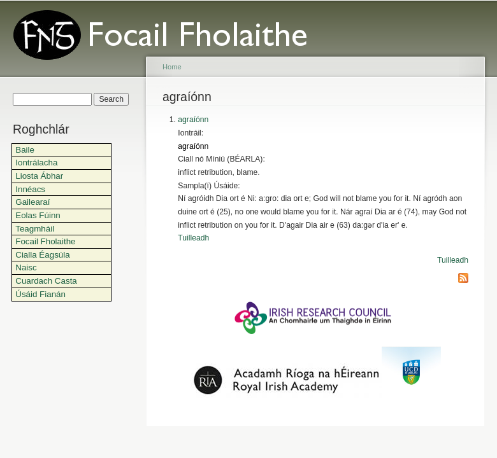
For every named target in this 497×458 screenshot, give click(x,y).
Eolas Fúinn (38, 215)
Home (172, 67)
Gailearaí (32, 202)
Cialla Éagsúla (42, 255)
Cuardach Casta (46, 281)
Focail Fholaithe (45, 241)
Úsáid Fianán (40, 294)
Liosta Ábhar (39, 176)
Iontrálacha (36, 162)
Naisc (25, 267)
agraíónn (193, 119)
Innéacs (30, 189)
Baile (24, 150)
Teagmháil (34, 228)
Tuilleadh (193, 237)
